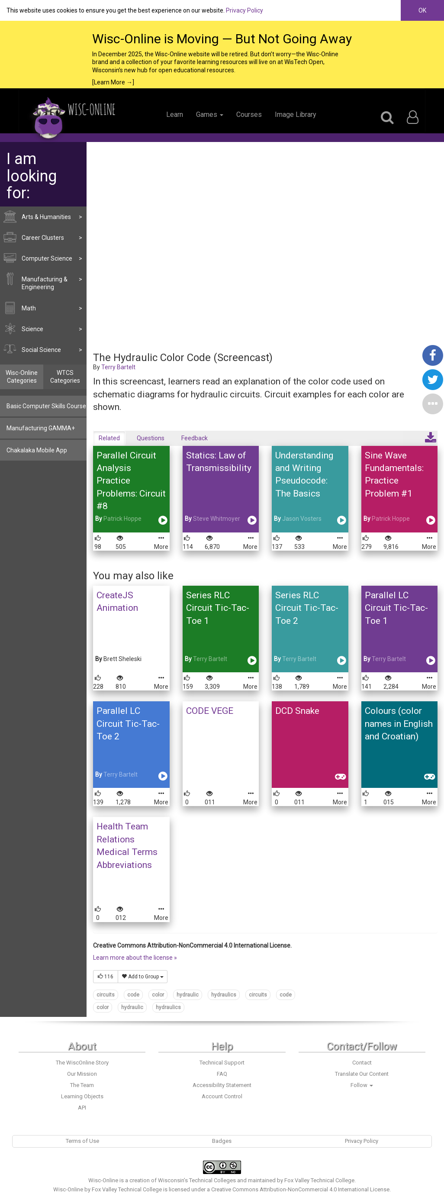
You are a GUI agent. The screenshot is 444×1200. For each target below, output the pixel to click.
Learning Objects (82, 1096)
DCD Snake (297, 711)
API (82, 1107)
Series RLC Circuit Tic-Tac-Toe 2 (306, 608)
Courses (249, 114)
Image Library (295, 114)
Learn (174, 114)
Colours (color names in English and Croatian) (399, 724)
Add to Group (143, 977)
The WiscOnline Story (82, 1062)
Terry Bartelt (118, 367)
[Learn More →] (113, 82)
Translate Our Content (362, 1074)
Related (109, 438)
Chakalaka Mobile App (36, 450)
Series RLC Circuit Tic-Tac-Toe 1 (217, 608)
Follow (362, 1085)
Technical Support (222, 1062)
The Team (82, 1085)
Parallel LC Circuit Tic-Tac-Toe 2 (128, 724)
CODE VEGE (209, 711)
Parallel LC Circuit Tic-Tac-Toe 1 (396, 608)
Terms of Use (82, 1141)
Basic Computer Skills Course (46, 406)
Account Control (222, 1096)
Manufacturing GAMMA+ (40, 428)
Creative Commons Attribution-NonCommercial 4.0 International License (300, 1189)
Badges (222, 1141)
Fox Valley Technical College (319, 1180)
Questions (150, 438)
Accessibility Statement (222, 1085)
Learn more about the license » (135, 957)
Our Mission (82, 1074)
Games (209, 114)
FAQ (222, 1074)
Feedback (194, 438)
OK (422, 10)
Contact (362, 1062)
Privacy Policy (244, 10)
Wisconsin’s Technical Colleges (197, 1180)
